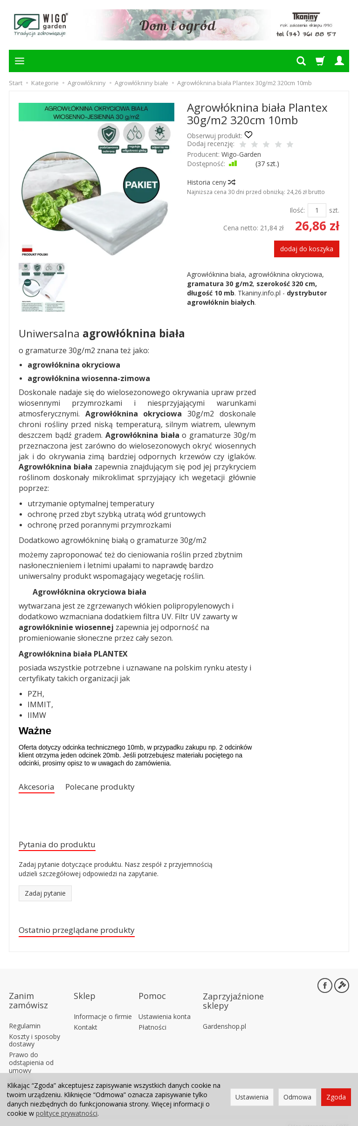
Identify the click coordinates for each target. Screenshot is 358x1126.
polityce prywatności (66, 1113)
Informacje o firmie (103, 1006)
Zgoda (336, 1096)
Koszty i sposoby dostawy (34, 1030)
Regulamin (25, 1016)
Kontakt (85, 1016)
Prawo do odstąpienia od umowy (31, 1052)
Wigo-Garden (241, 154)
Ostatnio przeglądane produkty (86, 934)
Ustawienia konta (164, 1006)
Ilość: (297, 210)
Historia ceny (210, 182)
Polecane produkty (111, 787)
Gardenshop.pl (224, 1016)
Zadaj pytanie (45, 896)
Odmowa (297, 1096)
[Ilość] (317, 210)
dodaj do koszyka (306, 248)
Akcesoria (39, 787)
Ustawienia (251, 1096)
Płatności (152, 1016)
